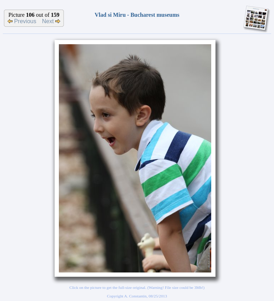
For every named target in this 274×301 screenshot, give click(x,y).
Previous (21, 21)
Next (51, 21)
